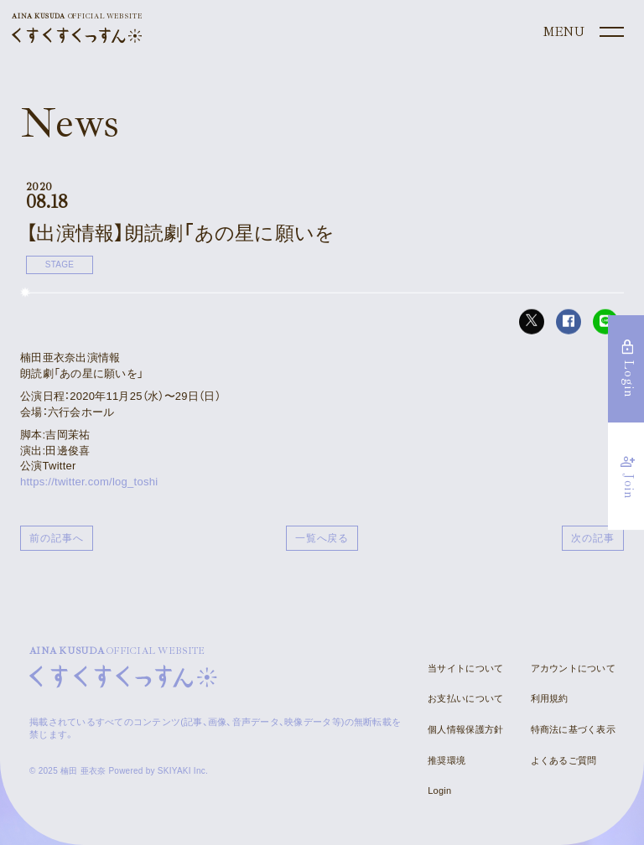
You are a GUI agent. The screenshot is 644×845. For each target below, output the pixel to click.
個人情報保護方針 (465, 729)
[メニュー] (582, 33)
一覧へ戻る (322, 538)
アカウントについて (573, 668)
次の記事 (593, 538)
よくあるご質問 (564, 760)
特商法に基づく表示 (573, 729)
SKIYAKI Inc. (183, 770)
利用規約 (550, 698)
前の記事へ (56, 538)
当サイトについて (465, 668)
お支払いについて (465, 698)
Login (439, 790)
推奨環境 (446, 760)
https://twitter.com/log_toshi (89, 481)
